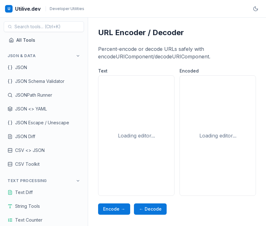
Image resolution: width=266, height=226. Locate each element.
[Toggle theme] (255, 8)
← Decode (150, 209)
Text (103, 70)
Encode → (114, 209)
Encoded (189, 70)
